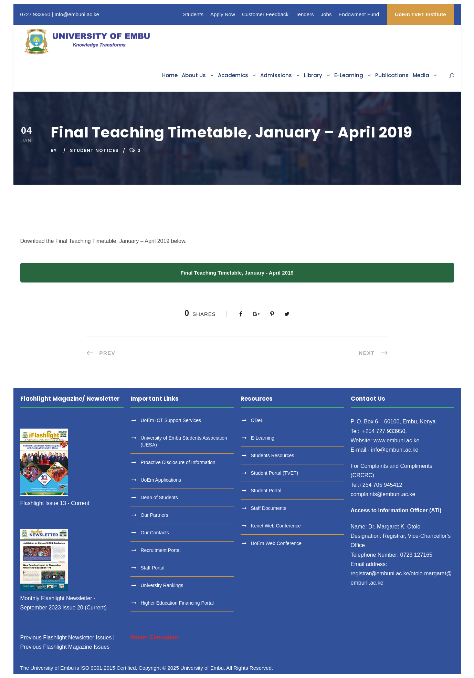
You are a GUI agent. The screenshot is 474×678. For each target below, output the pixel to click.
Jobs (326, 14)
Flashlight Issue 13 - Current (54, 503)
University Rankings (162, 585)
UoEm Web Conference (276, 543)
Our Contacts (155, 532)
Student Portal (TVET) (274, 473)
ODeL (257, 420)
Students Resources (272, 455)
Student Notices (94, 150)
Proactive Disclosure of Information (178, 462)
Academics (233, 75)
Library (313, 75)
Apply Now (222, 14)
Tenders (304, 14)
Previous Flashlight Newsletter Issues (66, 637)
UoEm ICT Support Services (171, 420)
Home (170, 75)
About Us (194, 75)
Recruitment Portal (161, 550)
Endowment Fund (359, 14)
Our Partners (154, 515)
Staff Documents (268, 508)
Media (421, 75)
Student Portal (266, 490)
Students (193, 14)
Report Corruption (154, 637)
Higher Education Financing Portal (177, 603)
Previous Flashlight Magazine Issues (65, 647)
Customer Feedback (265, 14)
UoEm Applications (161, 480)
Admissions (276, 75)
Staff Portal (153, 568)
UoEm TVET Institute (420, 14)
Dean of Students (159, 497)
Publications (392, 75)
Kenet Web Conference (276, 525)
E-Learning (348, 75)
